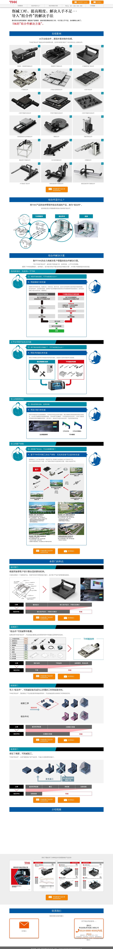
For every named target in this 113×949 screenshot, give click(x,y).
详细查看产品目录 (80, 2)
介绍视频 (92, 5)
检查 (81, 5)
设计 (71, 5)
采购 (74, 5)
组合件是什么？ (35, 5)
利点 (66, 5)
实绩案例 (20, 5)
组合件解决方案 (53, 5)
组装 (78, 5)
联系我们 (97, 2)
